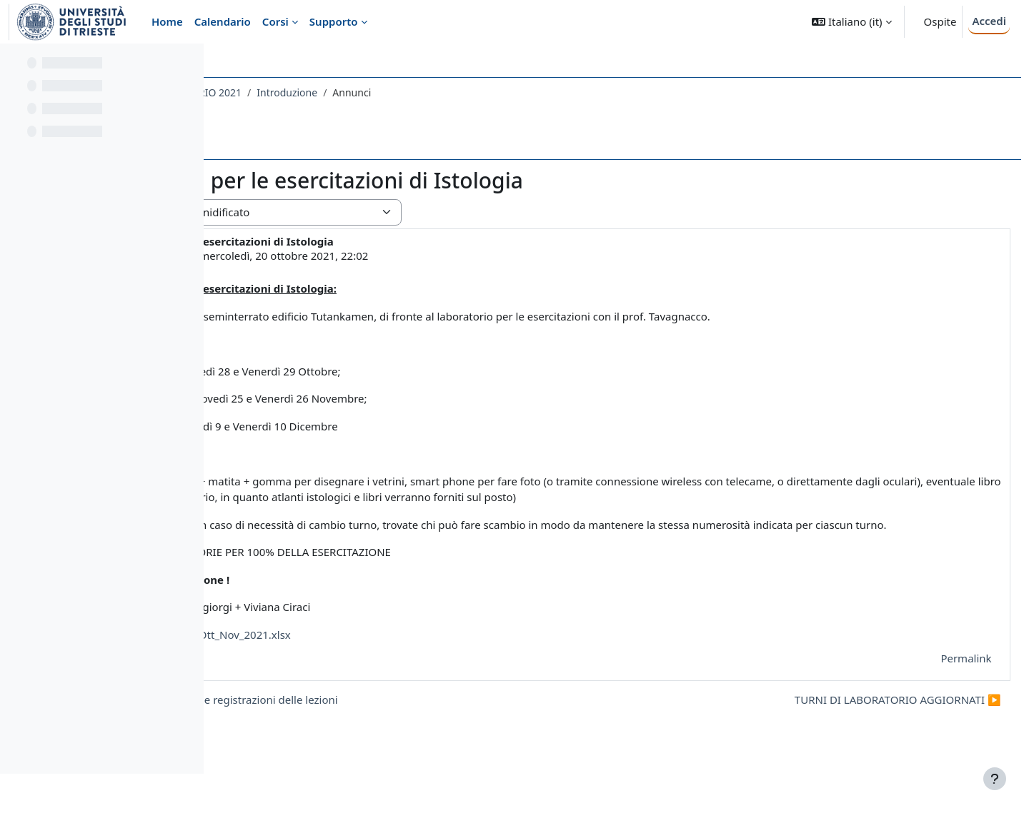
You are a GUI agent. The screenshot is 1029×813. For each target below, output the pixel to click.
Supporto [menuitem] (333, 21)
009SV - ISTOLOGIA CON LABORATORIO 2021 (337, 92)
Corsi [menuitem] (275, 21)
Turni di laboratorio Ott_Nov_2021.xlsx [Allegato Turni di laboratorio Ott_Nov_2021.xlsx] (383, 667)
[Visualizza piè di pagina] (994, 778)
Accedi (989, 21)
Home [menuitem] (167, 21)
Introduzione (487, 92)
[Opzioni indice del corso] (186, 64)
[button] (851, 22)
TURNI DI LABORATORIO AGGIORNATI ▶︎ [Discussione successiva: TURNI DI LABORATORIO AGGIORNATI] (865, 731)
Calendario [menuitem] (222, 21)
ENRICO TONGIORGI (339, 255)
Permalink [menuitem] (934, 690)
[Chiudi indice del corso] (15, 64)
